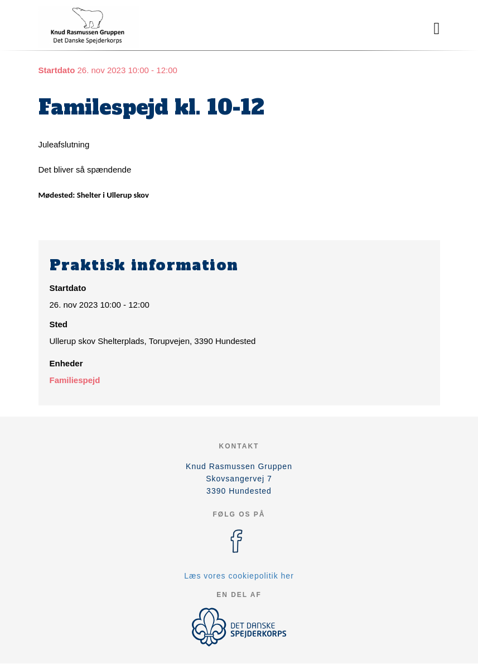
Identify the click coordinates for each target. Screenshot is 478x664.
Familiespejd (75, 380)
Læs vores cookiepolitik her (239, 575)
